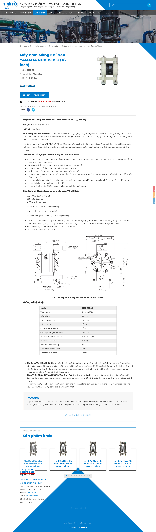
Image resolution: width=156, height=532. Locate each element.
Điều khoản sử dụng (70, 523)
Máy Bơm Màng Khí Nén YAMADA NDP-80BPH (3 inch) (123, 463)
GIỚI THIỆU (25, 13)
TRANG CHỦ (10, 13)
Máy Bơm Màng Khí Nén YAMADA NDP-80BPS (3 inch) (63, 463)
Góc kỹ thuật (95, 13)
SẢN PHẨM (40, 13)
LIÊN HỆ (109, 13)
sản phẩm (28, 46)
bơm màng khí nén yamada (46, 46)
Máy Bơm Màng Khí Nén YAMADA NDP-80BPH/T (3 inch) (93, 463)
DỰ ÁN (52, 13)
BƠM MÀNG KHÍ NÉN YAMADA (47, 107)
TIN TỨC (80, 13)
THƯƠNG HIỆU (66, 13)
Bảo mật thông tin (86, 523)
